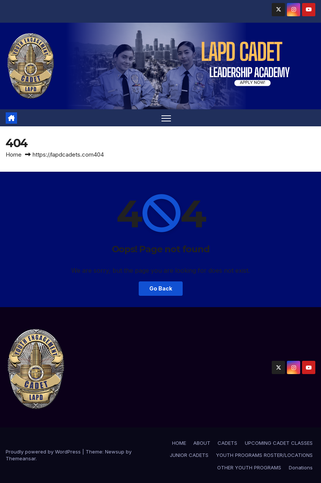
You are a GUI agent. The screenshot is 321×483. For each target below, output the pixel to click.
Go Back (160, 288)
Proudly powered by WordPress (44, 452)
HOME (179, 443)
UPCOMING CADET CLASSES (279, 443)
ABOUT (201, 443)
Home (14, 154)
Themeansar (21, 458)
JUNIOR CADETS (189, 455)
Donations (301, 467)
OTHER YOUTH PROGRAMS (249, 467)
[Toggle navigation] (166, 118)
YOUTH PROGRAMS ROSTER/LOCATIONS (264, 455)
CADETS (227, 443)
